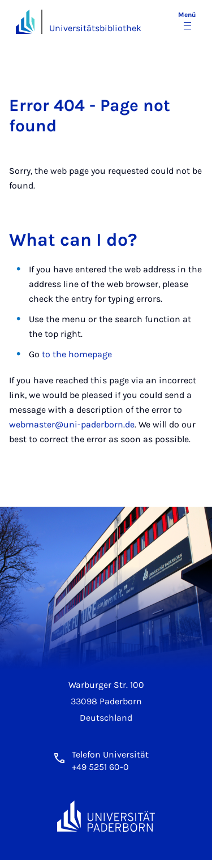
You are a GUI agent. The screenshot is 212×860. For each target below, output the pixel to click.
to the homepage (77, 354)
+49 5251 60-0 (100, 766)
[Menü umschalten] (187, 21)
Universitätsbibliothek (95, 28)
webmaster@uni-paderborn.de (72, 424)
